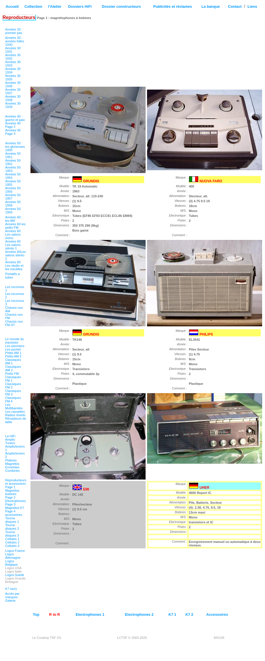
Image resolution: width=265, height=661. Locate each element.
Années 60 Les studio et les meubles (14, 265)
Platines (11, 460)
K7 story (11, 588)
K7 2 (189, 614)
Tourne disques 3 (12, 533)
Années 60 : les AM (13, 218)
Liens (252, 6)
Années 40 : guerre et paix (15, 118)
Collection (33, 6)
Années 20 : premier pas (13, 31)
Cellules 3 (12, 546)
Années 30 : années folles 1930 (14, 41)
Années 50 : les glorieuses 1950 (15, 146)
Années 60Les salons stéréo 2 (15, 255)
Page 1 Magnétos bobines (12, 490)
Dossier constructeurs (121, 6)
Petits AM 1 (13, 353)
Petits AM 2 (13, 356)
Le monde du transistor (14, 340)
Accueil (12, 6)
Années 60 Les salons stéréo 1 (13, 245)
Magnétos (12, 463)
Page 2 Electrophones (15, 499)
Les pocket (13, 349)
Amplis (10, 439)
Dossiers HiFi (79, 6)
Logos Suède (14, 575)
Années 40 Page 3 (13, 131)
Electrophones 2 (139, 614)
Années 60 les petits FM (15, 225)
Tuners (10, 443)
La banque (210, 6)
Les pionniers (14, 346)
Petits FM (12, 373)
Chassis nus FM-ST (14, 323)
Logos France (15, 550)
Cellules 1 (12, 539)
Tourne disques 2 (12, 526)
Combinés (12, 470)
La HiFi (10, 436)
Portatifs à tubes (12, 275)
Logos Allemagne (12, 555)
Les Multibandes (13, 406)
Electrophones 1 (90, 614)
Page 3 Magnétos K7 (14, 506)
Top (36, 614)
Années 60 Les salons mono (13, 234)
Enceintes (12, 467)
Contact (235, 6)
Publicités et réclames (172, 6)
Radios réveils (15, 415)
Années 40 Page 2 (13, 125)
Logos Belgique (11, 562)
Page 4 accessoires (13, 513)
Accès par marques (12, 595)
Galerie (10, 600)
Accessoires (217, 614)
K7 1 (172, 614)
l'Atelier (54, 6)
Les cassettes (15, 411)
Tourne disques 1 (12, 519)
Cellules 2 (12, 542)
